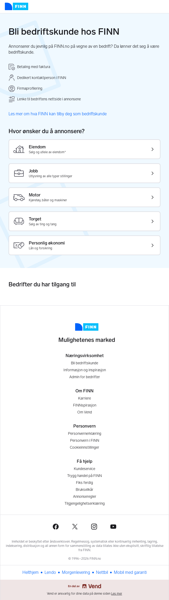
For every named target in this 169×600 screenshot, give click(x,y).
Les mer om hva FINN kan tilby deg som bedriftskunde (58, 113)
